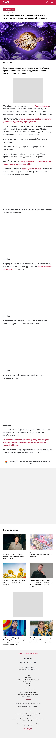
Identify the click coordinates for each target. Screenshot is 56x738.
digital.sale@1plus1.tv (28, 720)
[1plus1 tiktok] (28, 663)
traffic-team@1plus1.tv (28, 725)
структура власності (28, 690)
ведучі (28, 685)
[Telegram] (7, 63)
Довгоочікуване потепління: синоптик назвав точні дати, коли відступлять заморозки (41, 554)
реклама (28, 677)
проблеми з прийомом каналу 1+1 (28, 679)
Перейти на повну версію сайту (28, 653)
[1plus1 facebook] (31, 663)
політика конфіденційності (28, 692)
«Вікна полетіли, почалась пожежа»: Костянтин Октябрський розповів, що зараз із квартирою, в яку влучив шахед (41, 583)
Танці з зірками (9, 9)
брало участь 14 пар (31, 169)
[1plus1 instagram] (21, 663)
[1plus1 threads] (24, 663)
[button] (52, 2)
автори (28, 688)
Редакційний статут (28, 696)
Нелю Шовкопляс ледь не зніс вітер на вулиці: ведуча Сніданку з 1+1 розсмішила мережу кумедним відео (41, 640)
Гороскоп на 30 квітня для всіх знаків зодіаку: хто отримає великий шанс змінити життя (14, 582)
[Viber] (11, 63)
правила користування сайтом (28, 694)
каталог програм (28, 681)
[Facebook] (4, 63)
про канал (28, 675)
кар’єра (28, 683)
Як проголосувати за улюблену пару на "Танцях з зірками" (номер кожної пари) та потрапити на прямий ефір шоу (26, 442)
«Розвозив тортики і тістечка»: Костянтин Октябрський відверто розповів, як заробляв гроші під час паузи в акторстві (13, 555)
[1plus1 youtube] (35, 663)
